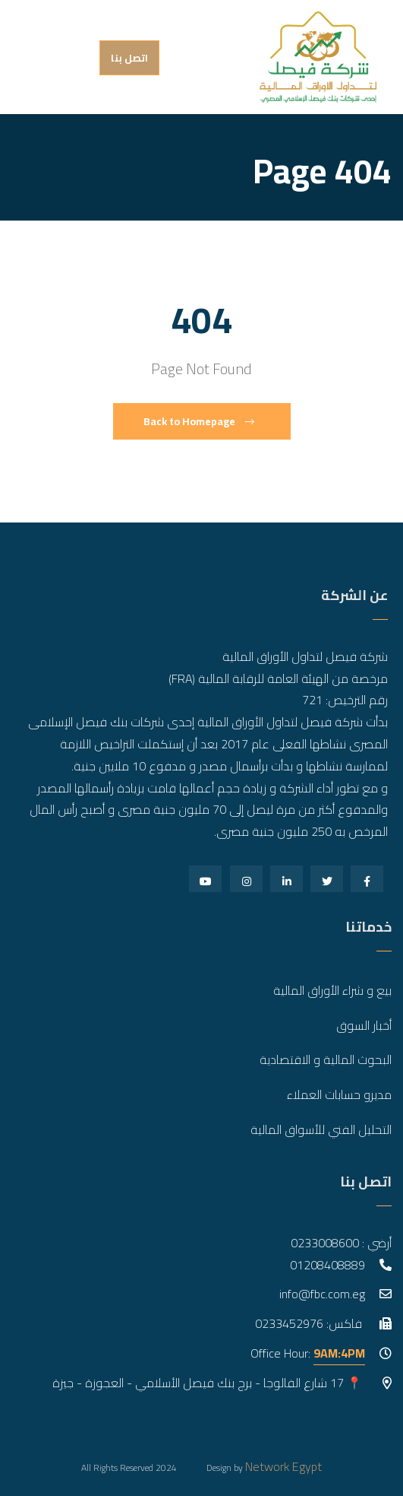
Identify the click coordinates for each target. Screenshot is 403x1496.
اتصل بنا (129, 58)
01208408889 (327, 1264)
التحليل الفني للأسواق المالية (321, 1129)
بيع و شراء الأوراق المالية (332, 990)
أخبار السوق (364, 1025)
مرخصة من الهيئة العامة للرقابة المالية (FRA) (278, 678)
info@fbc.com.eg (322, 1293)
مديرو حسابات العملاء (339, 1094)
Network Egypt (283, 1466)
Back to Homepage (198, 421)
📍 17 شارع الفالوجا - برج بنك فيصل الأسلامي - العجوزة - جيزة (208, 1382)
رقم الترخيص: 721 (345, 699)
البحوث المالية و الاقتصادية (326, 1059)
